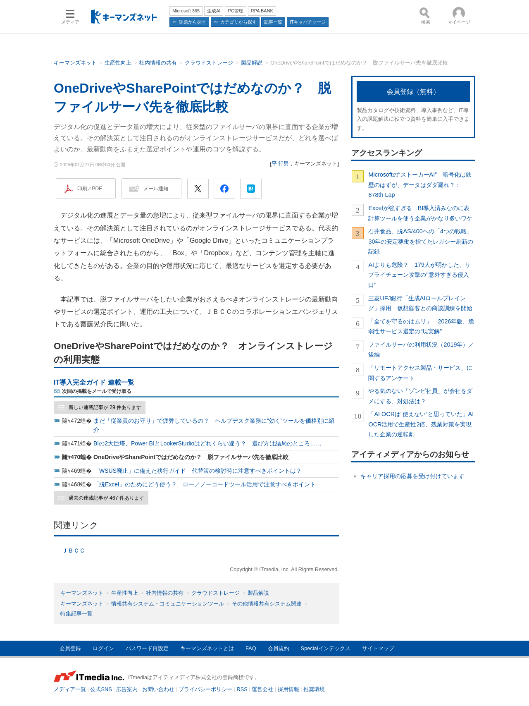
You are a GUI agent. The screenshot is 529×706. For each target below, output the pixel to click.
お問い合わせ (158, 689)
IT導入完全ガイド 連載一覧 (94, 382)
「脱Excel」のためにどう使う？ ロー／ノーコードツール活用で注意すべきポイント (204, 484)
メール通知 (155, 188)
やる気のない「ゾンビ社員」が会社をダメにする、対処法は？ (420, 396)
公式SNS (101, 689)
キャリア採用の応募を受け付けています (412, 476)
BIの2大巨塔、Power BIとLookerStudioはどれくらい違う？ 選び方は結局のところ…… (207, 443)
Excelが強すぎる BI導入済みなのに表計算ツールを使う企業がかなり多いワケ (420, 213)
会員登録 (70, 648)
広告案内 (127, 689)
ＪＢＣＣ (73, 550)
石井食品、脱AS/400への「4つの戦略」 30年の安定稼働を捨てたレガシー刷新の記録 (421, 241)
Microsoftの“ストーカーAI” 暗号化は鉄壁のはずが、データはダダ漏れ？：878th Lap (420, 184)
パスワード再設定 (147, 648)
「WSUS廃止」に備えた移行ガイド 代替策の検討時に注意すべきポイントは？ (197, 470)
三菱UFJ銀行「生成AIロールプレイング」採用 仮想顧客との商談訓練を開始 (420, 303)
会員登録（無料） (413, 91)
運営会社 (262, 689)
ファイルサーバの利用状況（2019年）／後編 (421, 349)
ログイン (103, 648)
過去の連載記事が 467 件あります (106, 498)
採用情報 (288, 689)
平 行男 (280, 163)
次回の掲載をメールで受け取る (96, 391)
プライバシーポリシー (205, 689)
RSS (242, 689)
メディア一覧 (70, 689)
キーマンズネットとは (207, 648)
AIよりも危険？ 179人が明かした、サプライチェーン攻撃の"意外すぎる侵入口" (419, 274)
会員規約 (278, 648)
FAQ (250, 648)
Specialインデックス (325, 648)
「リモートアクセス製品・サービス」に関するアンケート (420, 372)
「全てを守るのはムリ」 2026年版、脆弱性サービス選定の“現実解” (421, 326)
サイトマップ (378, 648)
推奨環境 (314, 689)
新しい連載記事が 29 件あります (105, 407)
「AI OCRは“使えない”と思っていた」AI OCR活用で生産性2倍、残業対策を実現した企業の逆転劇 (421, 424)
